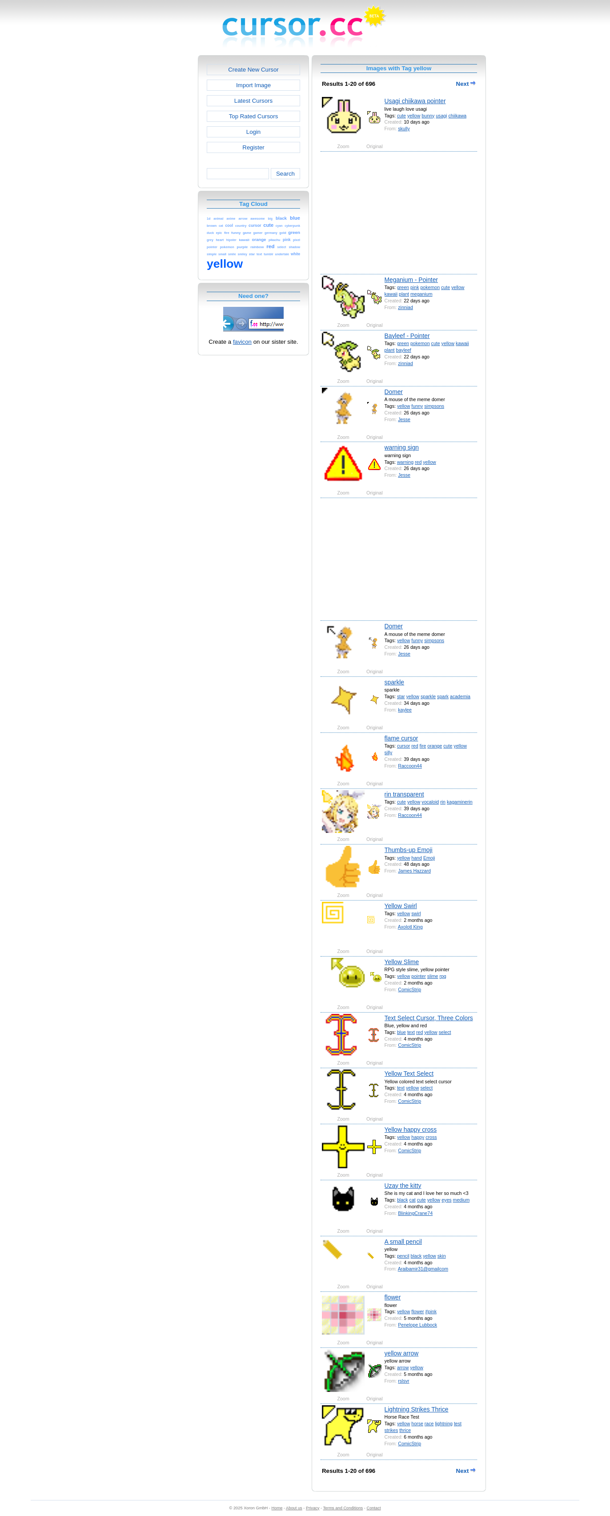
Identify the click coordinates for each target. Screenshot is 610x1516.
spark (443, 696)
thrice (405, 1430)
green (403, 287)
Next (466, 83)
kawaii (391, 294)
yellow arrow (402, 1353)
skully (404, 128)
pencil (403, 1256)
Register (253, 147)
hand (416, 858)
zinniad (405, 307)
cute (401, 115)
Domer (394, 391)
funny (417, 406)
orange (434, 745)
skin (441, 1256)
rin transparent (404, 794)
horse (417, 1423)
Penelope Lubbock (417, 1324)
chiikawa (458, 115)
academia (460, 696)
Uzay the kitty (403, 1185)
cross (431, 1137)
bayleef (403, 350)
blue (401, 1032)
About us (294, 1508)
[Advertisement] (159, 188)
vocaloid (430, 801)
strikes (391, 1430)
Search (285, 173)
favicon (242, 341)
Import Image (253, 85)
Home (277, 1508)
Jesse (404, 419)
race (429, 1423)
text (411, 1032)
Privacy (312, 1508)
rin (442, 801)
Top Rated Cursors (253, 116)
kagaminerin (460, 801)
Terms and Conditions (343, 1508)
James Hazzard (414, 870)
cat (412, 1199)
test (458, 1423)
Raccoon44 (410, 765)
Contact (374, 1508)
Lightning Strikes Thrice (417, 1409)
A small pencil (403, 1241)
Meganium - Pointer (411, 279)
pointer (418, 976)
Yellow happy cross (411, 1129)
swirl (416, 913)
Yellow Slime (402, 961)
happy (417, 1137)
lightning (444, 1423)
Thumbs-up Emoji (409, 849)
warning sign (402, 447)
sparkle (394, 682)
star (401, 696)
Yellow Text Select (409, 1073)
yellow (413, 115)
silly (389, 752)
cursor (403, 745)
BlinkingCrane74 (415, 1213)
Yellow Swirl (401, 905)
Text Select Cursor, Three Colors (429, 1017)
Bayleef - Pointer (407, 335)
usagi (441, 115)
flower (393, 1297)
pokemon (430, 287)
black (402, 1199)
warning (405, 462)
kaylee (405, 709)
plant (404, 294)
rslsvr (403, 1380)
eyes (446, 1199)
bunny (427, 115)
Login (253, 132)
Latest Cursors (253, 100)
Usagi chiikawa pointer (415, 101)
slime (432, 976)
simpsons (434, 406)
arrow (403, 1367)
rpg (442, 976)
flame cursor (401, 738)
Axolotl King (410, 926)
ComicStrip (409, 989)
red (418, 462)
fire (423, 745)
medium (461, 1199)
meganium (421, 294)
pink (414, 287)
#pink (431, 1311)
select (445, 1032)
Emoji (429, 858)
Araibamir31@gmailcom (423, 1268)
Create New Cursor (253, 69)
